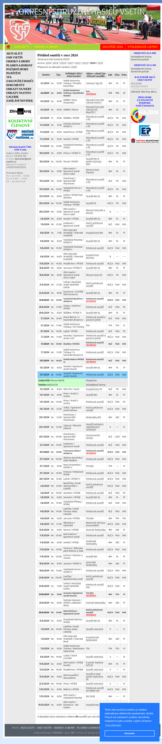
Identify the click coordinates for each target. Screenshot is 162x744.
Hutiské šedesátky (96, 603)
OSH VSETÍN (14, 57)
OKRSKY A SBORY (18, 61)
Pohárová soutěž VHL (95, 586)
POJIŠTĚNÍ (13, 73)
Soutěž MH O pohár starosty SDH (94, 162)
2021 (70, 63)
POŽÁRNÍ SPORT (17, 69)
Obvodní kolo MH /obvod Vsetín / (95, 101)
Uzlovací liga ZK (94, 83)
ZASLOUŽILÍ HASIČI (19, 81)
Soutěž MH (91, 395)
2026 (74, 67)
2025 (100, 63)
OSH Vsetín (44, 727)
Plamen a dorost (88, 727)
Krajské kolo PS (94, 389)
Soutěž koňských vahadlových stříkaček (95, 427)
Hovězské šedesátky (91, 542)
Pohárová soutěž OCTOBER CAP (95, 689)
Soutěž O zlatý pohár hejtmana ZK (94, 677)
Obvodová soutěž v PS (95, 118)
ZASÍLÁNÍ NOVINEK (19, 100)
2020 (63, 63)
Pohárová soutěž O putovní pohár (96, 337)
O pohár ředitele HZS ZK (94, 664)
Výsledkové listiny (143, 46)
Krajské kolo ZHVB (95, 705)
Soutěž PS (91, 203)
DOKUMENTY (15, 85)
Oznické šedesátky (96, 530)
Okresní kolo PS (94, 275)
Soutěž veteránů (94, 629)
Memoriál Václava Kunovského (95, 524)
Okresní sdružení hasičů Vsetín (82, 12)
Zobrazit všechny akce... (144, 91)
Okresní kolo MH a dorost (95, 211)
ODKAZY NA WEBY (18, 89)
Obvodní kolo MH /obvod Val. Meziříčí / (95, 110)
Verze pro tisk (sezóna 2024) (53, 59)
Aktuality (27, 727)
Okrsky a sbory (46, 46)
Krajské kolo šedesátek (92, 639)
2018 (48, 63)
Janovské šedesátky (91, 563)
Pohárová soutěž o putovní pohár (96, 318)
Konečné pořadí (140, 59)
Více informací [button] (113, 725)
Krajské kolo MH (94, 233)
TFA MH (90, 466)
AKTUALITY (14, 53)
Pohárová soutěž (95, 248)
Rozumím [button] (130, 733)
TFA (9, 77)
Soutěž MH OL (93, 196)
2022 (78, 63)
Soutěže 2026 (113, 46)
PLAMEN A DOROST (19, 65)
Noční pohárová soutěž (94, 224)
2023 (85, 63)
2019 (55, 63)
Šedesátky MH (93, 417)
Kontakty (21, 46)
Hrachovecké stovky (93, 436)
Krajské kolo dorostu (92, 256)
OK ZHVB (90, 696)
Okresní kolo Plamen (92, 171)
